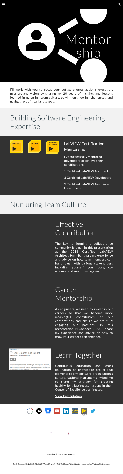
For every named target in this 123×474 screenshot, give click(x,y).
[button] (4, 4)
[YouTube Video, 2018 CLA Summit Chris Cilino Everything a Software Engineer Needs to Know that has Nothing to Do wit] (30, 232)
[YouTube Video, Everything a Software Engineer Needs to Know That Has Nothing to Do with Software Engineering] (30, 297)
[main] (88, 46)
